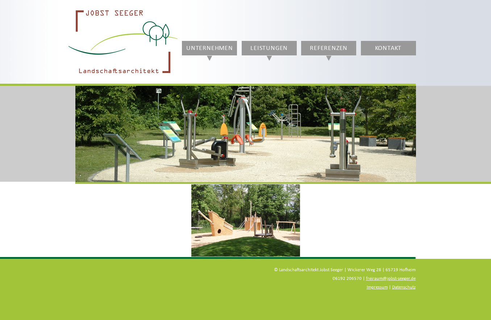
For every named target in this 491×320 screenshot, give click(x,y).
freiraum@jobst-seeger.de (391, 278)
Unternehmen (209, 48)
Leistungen (269, 48)
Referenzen (329, 48)
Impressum (377, 287)
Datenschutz (404, 287)
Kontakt (388, 48)
